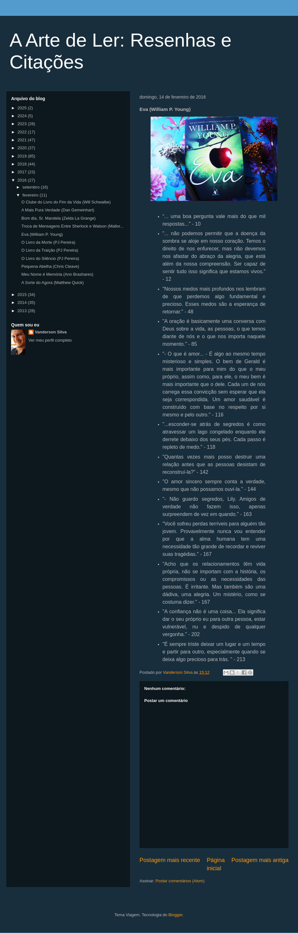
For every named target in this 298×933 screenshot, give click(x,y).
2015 (22, 294)
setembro (32, 187)
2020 (22, 147)
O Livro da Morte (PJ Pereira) (48, 242)
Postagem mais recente (169, 860)
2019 (22, 156)
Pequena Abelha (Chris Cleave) (50, 266)
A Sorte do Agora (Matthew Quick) (52, 282)
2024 (22, 115)
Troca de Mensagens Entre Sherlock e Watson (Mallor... (72, 226)
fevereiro (31, 195)
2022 (22, 132)
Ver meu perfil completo (50, 340)
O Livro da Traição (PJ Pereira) (49, 250)
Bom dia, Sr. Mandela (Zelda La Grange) (58, 218)
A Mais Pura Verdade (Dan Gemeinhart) (57, 210)
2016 (22, 180)
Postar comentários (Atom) (180, 880)
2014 (22, 302)
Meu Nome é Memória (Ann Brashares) (57, 274)
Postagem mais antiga (259, 860)
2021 (22, 140)
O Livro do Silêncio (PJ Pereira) (50, 258)
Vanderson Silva (51, 332)
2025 (22, 108)
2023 (22, 123)
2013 (22, 310)
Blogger (175, 914)
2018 (22, 164)
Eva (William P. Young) (42, 234)
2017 (22, 172)
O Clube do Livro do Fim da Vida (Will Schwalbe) (66, 202)
